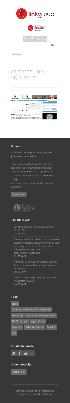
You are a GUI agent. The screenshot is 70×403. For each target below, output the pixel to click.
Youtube (38, 39)
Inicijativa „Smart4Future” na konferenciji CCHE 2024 (34, 229)
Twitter (26, 39)
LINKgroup (47, 394)
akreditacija (17, 315)
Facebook (32, 39)
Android (24, 321)
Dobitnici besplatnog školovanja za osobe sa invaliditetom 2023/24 (36, 279)
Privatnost (22, 394)
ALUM (15, 321)
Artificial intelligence (34, 327)
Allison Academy (47, 315)
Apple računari (37, 321)
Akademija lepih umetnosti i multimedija (31, 309)
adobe (15, 304)
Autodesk (51, 327)
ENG (52, 45)
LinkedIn (44, 39)
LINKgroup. (32, 391)
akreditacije (31, 315)
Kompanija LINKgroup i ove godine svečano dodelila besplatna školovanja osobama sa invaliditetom (35, 265)
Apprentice (17, 327)
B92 (14, 333)
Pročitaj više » (19, 194)
